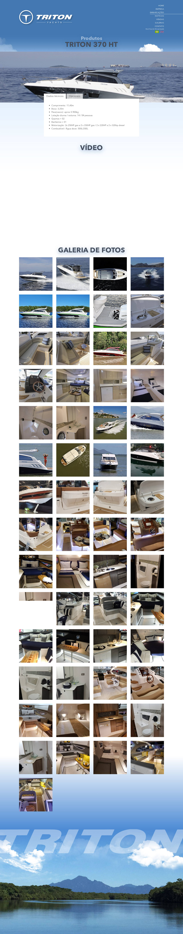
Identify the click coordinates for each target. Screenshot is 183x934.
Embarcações (157, 12)
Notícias (159, 15)
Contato (159, 26)
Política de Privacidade (155, 29)
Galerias (159, 22)
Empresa (160, 9)
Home (161, 5)
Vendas (160, 19)
